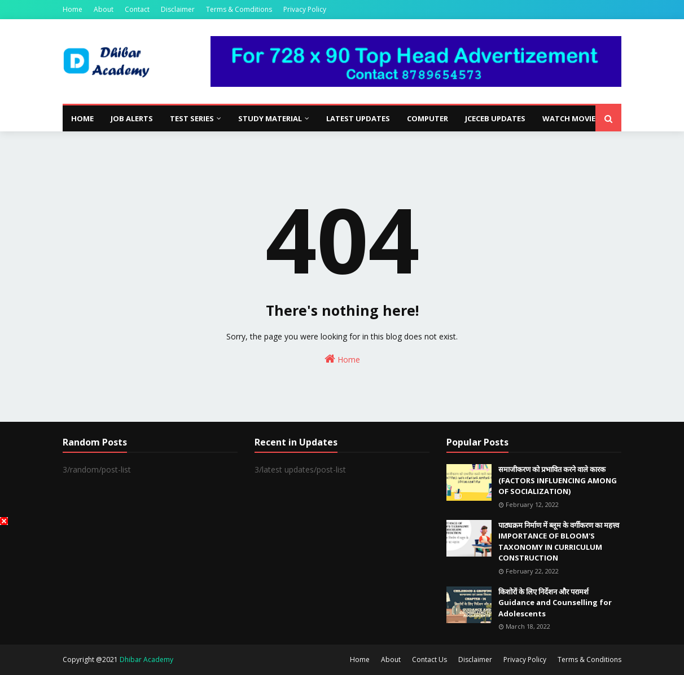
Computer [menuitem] (427, 118)
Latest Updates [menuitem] (358, 118)
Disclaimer (178, 9)
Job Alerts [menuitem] (132, 118)
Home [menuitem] (82, 118)
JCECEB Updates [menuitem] (495, 118)
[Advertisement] (342, 596)
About (103, 9)
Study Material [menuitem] (270, 118)
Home (72, 9)
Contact (137, 9)
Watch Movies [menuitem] (571, 118)
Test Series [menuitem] (192, 118)
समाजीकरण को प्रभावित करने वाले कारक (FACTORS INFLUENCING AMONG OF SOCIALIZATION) (557, 480)
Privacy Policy (304, 9)
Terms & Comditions (239, 9)
